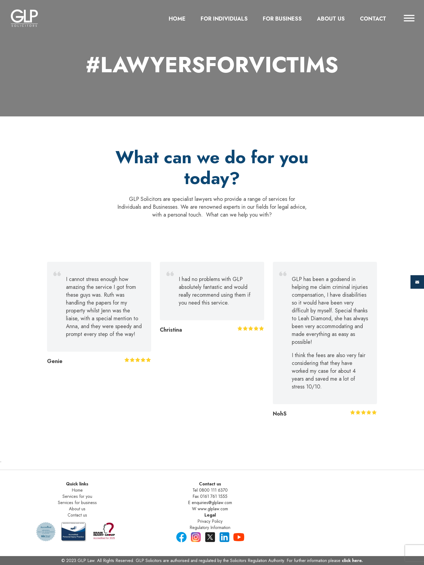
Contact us (77, 515)
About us (77, 509)
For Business (282, 19)
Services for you (77, 496)
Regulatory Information (210, 527)
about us (331, 19)
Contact (373, 19)
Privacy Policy (210, 521)
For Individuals (224, 19)
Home (177, 19)
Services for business (77, 502)
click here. (352, 560)
